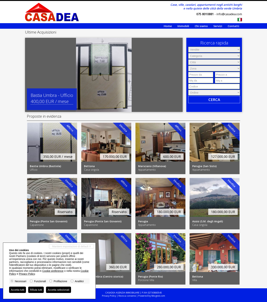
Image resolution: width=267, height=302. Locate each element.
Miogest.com (158, 295)
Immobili (183, 26)
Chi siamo (201, 26)
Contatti (233, 26)
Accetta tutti (17, 289)
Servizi (217, 26)
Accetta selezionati (58, 289)
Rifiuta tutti (36, 289)
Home (168, 26)
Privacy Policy (109, 295)
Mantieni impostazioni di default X (71, 246)
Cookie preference (52, 270)
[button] (28, 75)
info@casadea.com (229, 14)
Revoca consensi (127, 295)
